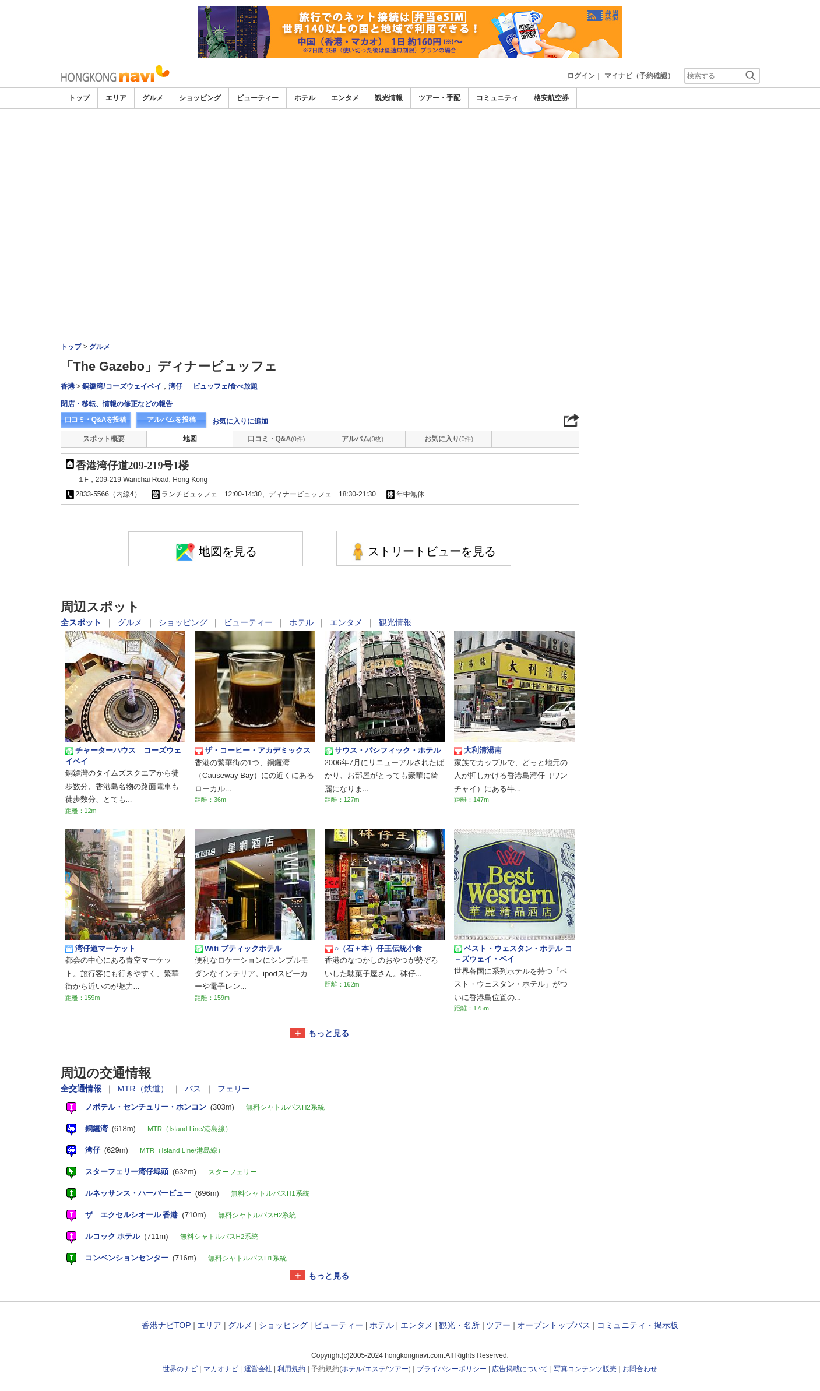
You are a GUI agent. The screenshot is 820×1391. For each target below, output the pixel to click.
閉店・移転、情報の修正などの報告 (117, 404)
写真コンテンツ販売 (585, 1369)
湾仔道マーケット (100, 948)
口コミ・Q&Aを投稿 (95, 419)
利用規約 (291, 1369)
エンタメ (345, 98)
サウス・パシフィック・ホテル (383, 750)
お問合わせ (639, 1369)
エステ (375, 1369)
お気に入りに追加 (240, 421)
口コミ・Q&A (276, 439)
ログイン (581, 76)
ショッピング (200, 98)
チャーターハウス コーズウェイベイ (123, 755)
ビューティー (258, 98)
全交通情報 (82, 1088)
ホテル (304, 98)
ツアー (498, 1325)
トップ (79, 98)
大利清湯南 (478, 750)
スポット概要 (104, 439)
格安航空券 (551, 98)
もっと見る (328, 1033)
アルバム (362, 439)
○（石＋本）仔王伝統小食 (374, 948)
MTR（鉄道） (144, 1088)
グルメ (152, 98)
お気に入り (448, 439)
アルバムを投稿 (171, 419)
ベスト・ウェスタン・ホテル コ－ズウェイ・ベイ (513, 953)
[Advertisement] (410, 196)
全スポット (82, 622)
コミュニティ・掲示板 (637, 1325)
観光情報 (389, 98)
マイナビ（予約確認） (639, 76)
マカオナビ (220, 1369)
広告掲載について (520, 1369)
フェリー (233, 1088)
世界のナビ (180, 1369)
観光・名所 (459, 1325)
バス (194, 1088)
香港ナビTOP (166, 1325)
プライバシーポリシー (452, 1369)
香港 (68, 386)
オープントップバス (553, 1325)
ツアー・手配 (439, 98)
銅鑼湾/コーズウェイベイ (121, 386)
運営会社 (258, 1369)
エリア (115, 98)
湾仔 (175, 386)
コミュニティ (497, 98)
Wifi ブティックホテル (238, 948)
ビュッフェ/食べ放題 (225, 386)
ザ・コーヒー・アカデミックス (253, 750)
